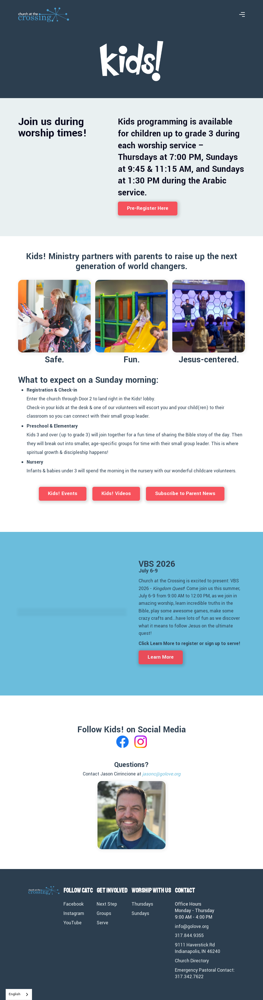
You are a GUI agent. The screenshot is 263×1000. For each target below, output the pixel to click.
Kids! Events (62, 493)
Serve (102, 923)
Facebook (73, 904)
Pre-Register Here (147, 208)
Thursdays (142, 904)
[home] (43, 14)
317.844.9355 (189, 936)
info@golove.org (192, 926)
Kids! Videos (116, 493)
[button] (242, 15)
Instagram (73, 913)
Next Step (107, 904)
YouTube (72, 923)
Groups (104, 913)
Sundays (140, 913)
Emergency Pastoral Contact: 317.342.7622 (205, 973)
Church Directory (192, 961)
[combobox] (19, 994)
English (14, 994)
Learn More (161, 657)
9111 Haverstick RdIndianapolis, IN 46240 (197, 948)
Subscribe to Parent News (185, 493)
